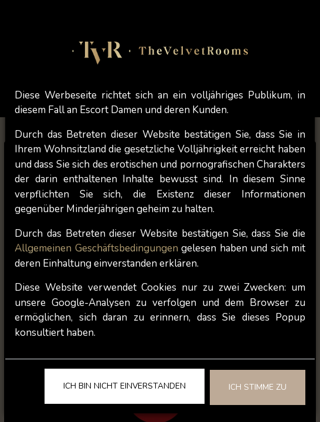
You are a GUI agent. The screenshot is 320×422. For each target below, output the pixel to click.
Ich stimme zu (258, 387)
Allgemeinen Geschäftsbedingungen (96, 248)
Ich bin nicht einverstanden (124, 386)
